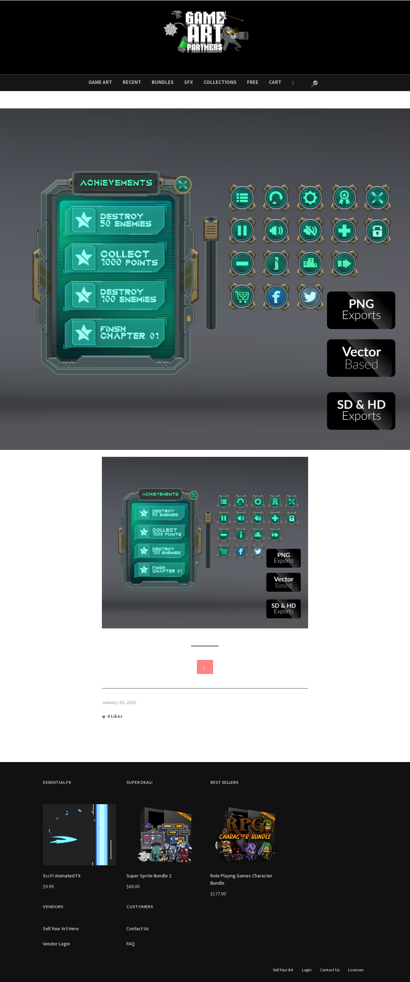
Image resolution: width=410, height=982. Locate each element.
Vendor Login (56, 944)
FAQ (130, 944)
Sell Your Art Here (61, 928)
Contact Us (137, 928)
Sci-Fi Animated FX (61, 876)
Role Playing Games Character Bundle (241, 879)
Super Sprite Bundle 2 (148, 876)
